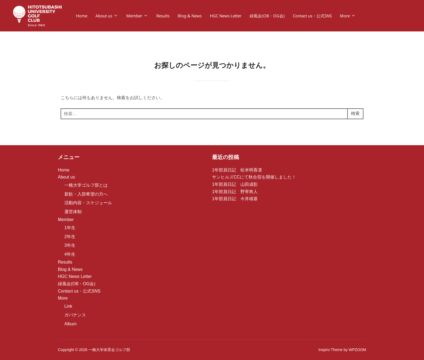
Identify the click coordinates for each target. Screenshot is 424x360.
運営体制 (73, 211)
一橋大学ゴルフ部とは (86, 185)
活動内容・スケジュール (88, 202)
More (348, 15)
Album (70, 324)
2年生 (69, 236)
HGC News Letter (225, 15)
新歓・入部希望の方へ (86, 194)
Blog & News (190, 15)
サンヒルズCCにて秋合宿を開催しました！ (254, 177)
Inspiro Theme (331, 350)
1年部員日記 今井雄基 (235, 198)
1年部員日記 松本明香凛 (237, 170)
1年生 (69, 227)
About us (106, 15)
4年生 (69, 254)
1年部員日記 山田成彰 (235, 184)
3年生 (69, 245)
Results (163, 15)
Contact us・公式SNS (312, 15)
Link (68, 306)
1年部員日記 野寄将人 (235, 191)
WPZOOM (357, 350)
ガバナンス (75, 315)
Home (81, 15)
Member (137, 15)
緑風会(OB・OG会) (267, 15)
